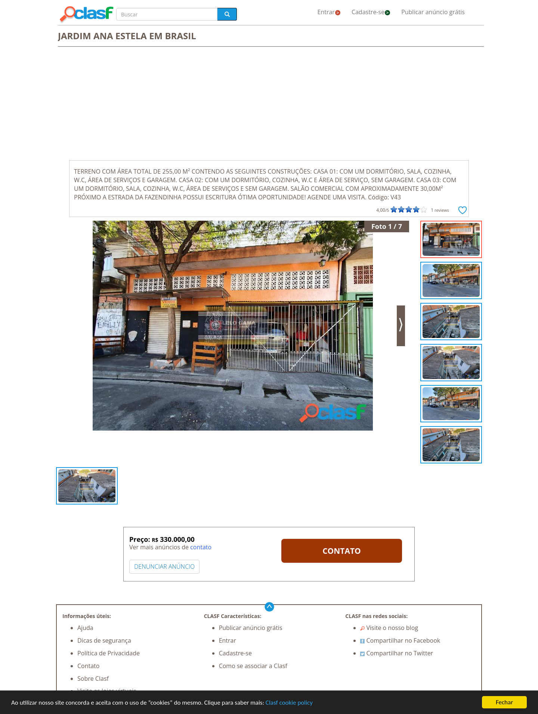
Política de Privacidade (108, 653)
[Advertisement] (269, 104)
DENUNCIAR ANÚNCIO (164, 566)
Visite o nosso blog (389, 628)
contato (200, 547)
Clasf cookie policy (289, 703)
